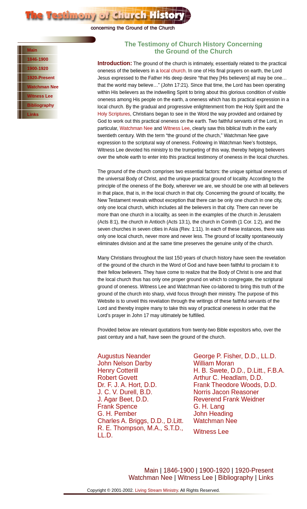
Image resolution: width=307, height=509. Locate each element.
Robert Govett (118, 377)
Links (33, 114)
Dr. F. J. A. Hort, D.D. (127, 384)
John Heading (213, 413)
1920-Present (41, 77)
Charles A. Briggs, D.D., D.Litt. (140, 420)
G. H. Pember (117, 413)
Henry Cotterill (118, 370)
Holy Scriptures (114, 114)
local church (172, 71)
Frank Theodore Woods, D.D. (235, 384)
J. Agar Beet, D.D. (123, 399)
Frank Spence (118, 406)
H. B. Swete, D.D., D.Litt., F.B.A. (239, 370)
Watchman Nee (42, 86)
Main (32, 50)
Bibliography (40, 105)
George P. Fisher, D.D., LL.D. (234, 356)
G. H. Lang (208, 406)
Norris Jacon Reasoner (226, 392)
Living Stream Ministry (156, 490)
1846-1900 (37, 59)
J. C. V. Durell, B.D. (125, 392)
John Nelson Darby (125, 363)
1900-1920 (37, 68)
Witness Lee (40, 96)
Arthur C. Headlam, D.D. (228, 377)
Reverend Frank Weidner (229, 399)
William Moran (213, 363)
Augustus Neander (124, 356)
